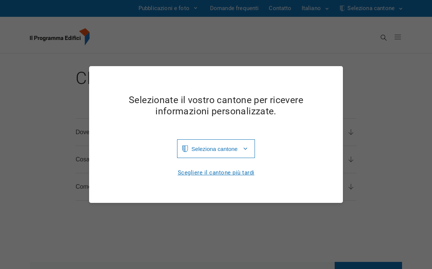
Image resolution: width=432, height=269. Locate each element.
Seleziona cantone (214, 149)
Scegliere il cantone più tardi (216, 173)
